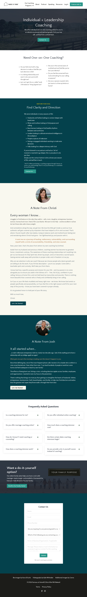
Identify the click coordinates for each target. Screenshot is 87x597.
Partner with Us (76, 4)
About (37, 4)
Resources (59, 4)
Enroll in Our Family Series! (16, 488)
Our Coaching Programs (28, 4)
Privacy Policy (46, 589)
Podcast (43, 4)
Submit (43, 558)
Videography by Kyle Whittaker (43, 580)
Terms (38, 589)
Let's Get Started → (18, 304)
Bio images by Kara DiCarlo (22, 580)
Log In (66, 4)
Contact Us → (43, 40)
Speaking (51, 4)
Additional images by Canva (64, 580)
